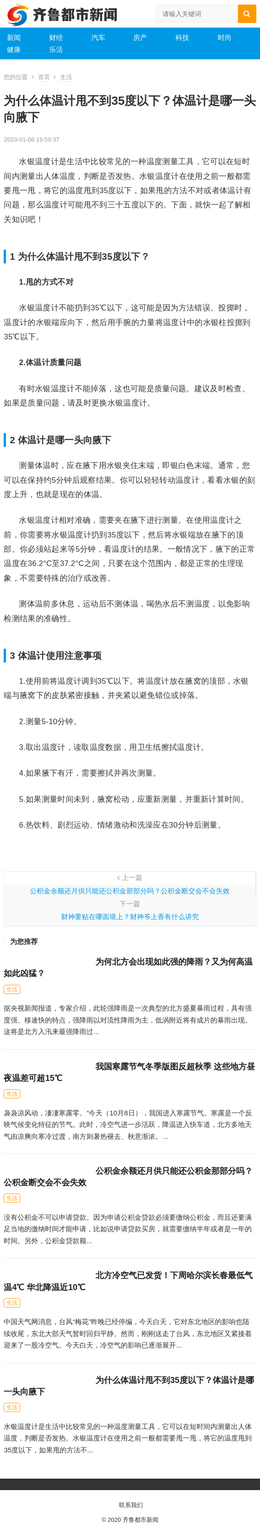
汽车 (98, 37)
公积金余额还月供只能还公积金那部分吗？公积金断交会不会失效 (130, 891)
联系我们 (131, 1505)
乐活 (56, 49)
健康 (14, 49)
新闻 (14, 37)
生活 (66, 77)
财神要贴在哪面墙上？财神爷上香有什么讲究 (130, 916)
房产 (140, 37)
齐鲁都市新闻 (140, 1519)
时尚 (225, 37)
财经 (56, 37)
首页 (44, 77)
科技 (182, 37)
